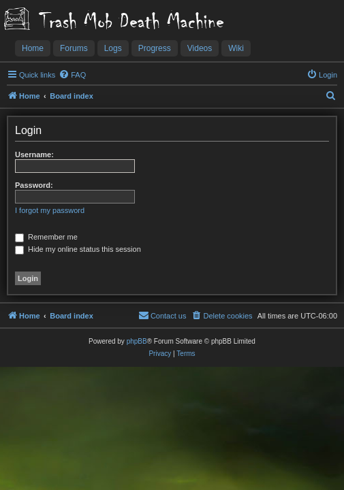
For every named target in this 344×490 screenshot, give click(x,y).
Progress (154, 48)
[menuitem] (72, 75)
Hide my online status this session (78, 249)
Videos (199, 48)
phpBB (137, 341)
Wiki (236, 48)
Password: (34, 185)
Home (33, 48)
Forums (74, 48)
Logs (113, 48)
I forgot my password (49, 210)
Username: (34, 154)
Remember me (46, 237)
